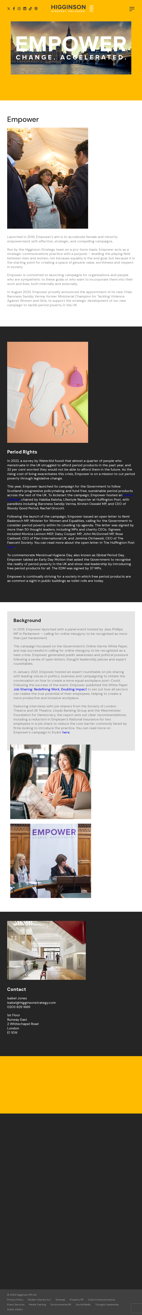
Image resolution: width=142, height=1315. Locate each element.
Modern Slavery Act (39, 1299)
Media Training (37, 1304)
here (11, 547)
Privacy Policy (15, 1299)
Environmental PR (61, 1304)
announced (70, 292)
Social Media (83, 1304)
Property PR (76, 1299)
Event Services (15, 1304)
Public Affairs (15, 1309)
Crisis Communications (101, 1299)
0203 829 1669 (18, 1007)
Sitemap (60, 1299)
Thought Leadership (107, 1304)
